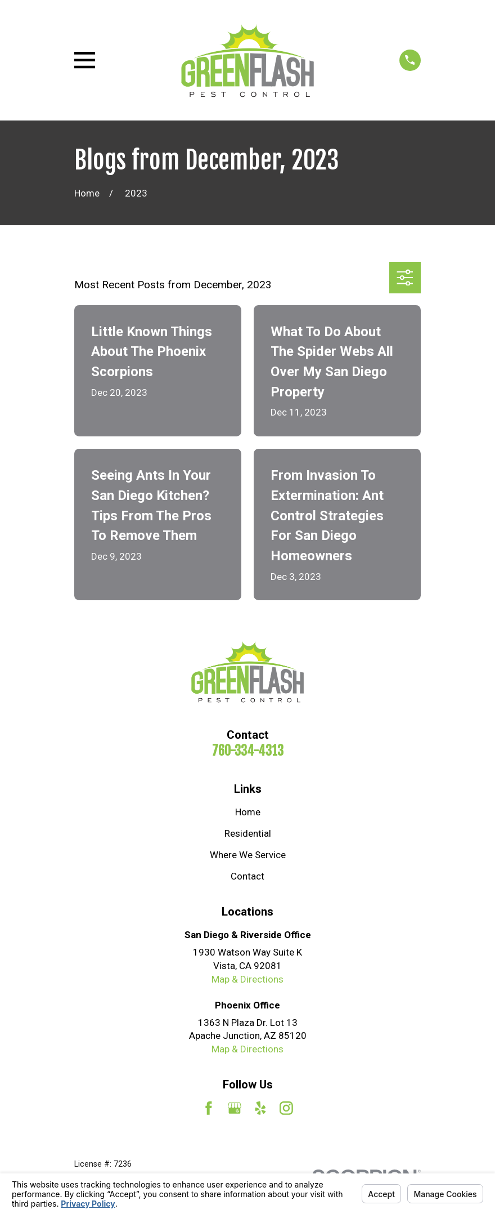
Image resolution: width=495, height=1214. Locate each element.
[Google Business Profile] (234, 1108)
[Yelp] (260, 1108)
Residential (247, 833)
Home (247, 812)
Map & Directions (248, 979)
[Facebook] (208, 1108)
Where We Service (248, 854)
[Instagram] (286, 1108)
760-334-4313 (248, 751)
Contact (247, 876)
